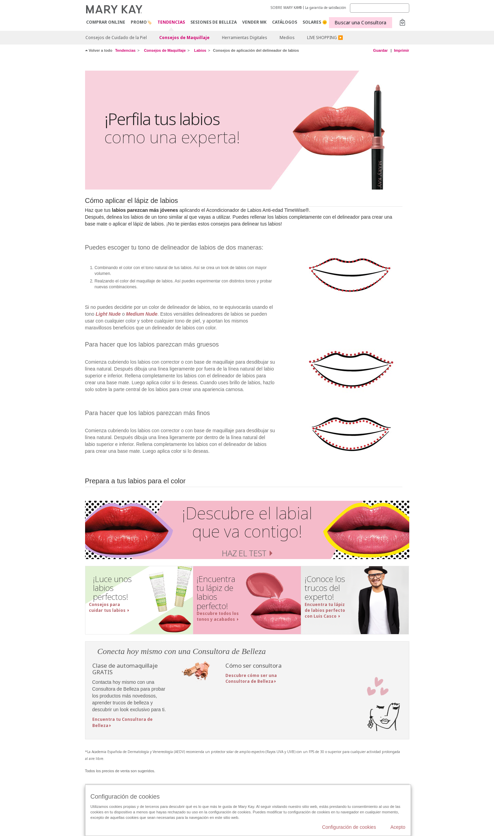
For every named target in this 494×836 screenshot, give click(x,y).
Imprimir (401, 50)
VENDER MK (254, 22)
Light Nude (108, 314)
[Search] (379, 8)
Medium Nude (141, 314)
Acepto (397, 827)
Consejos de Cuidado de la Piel (116, 37)
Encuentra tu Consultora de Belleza (122, 722)
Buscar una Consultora (360, 22)
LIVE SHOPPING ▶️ (325, 37)
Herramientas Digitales (244, 37)
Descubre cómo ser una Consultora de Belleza (251, 678)
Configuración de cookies (349, 827)
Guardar (380, 50)
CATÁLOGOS (284, 22)
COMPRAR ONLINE (105, 22)
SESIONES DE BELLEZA (213, 22)
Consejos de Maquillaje (184, 37)
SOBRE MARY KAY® (286, 7)
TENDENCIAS (171, 22)
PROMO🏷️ (141, 22)
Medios (287, 37)
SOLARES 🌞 (315, 22)
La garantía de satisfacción (325, 7)
